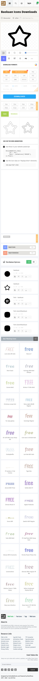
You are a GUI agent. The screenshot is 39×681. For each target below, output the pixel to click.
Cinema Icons (29, 643)
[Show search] (16, 3)
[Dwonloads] (26, 276)
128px (32, 104)
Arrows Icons (16, 641)
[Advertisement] (19, 201)
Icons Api (27, 645)
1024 (23, 108)
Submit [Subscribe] (33, 670)
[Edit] (18, 276)
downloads (19, 96)
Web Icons (32, 616)
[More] (29, 276)
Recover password (30, 647)
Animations (14, 114)
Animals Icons (5, 641)
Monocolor (7, 18)
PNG (33, 72)
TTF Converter (29, 637)
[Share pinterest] (12, 670)
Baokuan (6, 236)
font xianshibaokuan (20, 311)
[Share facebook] (2, 670)
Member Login (5, 647)
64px (23, 104)
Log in (29, 3)
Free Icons (19, 616)
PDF (6, 75)
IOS (33, 79)
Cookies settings (17, 649)
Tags (25, 616)
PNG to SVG (4, 637)
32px (15, 104)
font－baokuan (18, 297)
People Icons (4, 643)
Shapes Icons (17, 645)
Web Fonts (10, 616)
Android (24, 79)
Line (15, 79)
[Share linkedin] (15, 670)
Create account (17, 647)
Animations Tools (18, 639)
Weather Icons (29, 641)
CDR (24, 75)
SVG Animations (19, 72)
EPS (15, 75)
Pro (26, 58)
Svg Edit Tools (17, 637)
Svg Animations (29, 639)
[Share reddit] (5, 670)
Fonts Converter (5, 639)
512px (15, 108)
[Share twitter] (9, 670)
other (17, 18)
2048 (31, 108)
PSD (33, 75)
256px (6, 108)
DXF (6, 79)
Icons (5, 114)
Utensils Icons (5, 645)
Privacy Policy (5, 649)
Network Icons (17, 643)
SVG (6, 72)
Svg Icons (3, 3)
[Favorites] (22, 276)
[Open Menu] (22, 3)
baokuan (16, 270)
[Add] (15, 276)
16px (6, 104)
